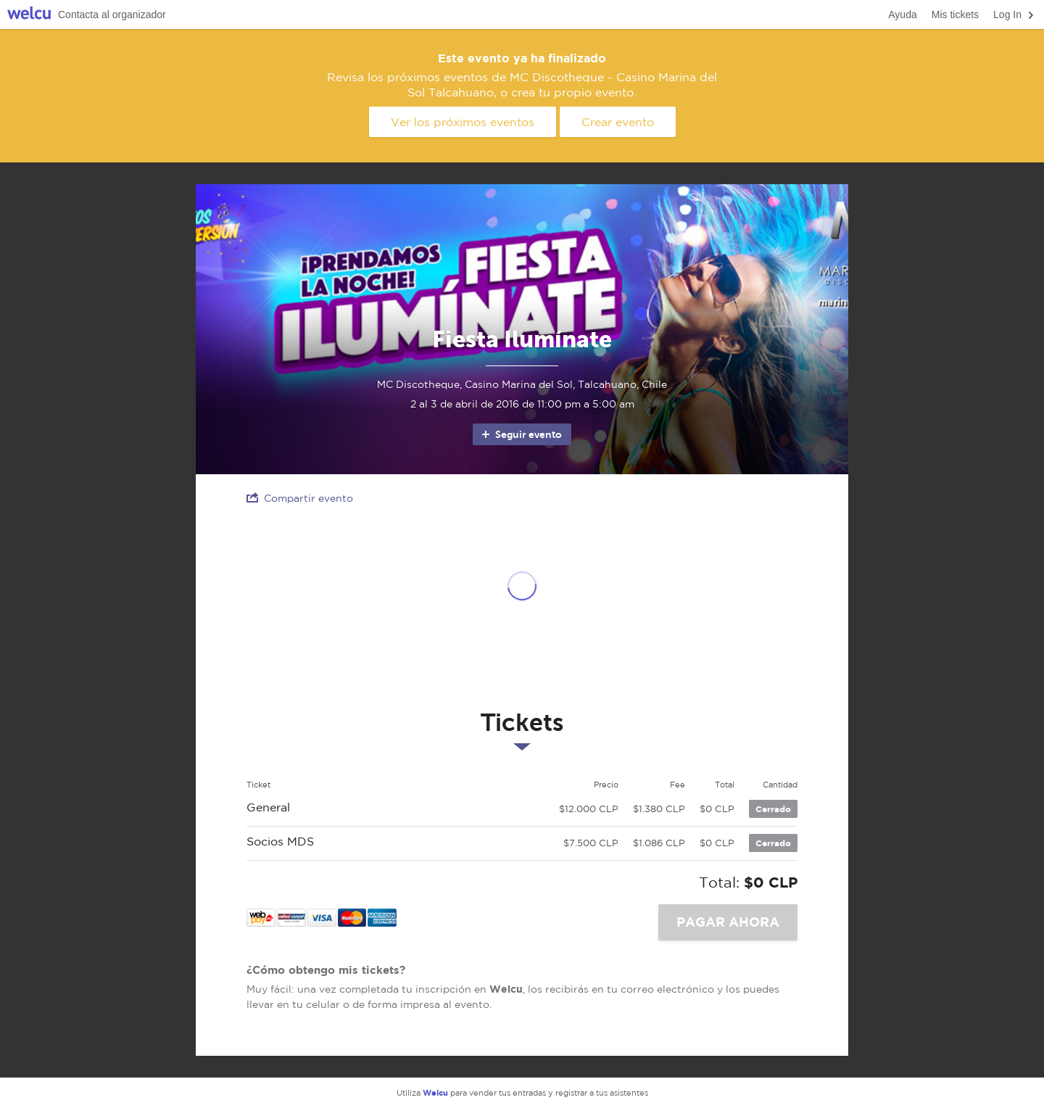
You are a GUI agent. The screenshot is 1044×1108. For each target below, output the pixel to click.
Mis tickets (955, 14)
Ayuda (902, 14)
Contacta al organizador (112, 14)
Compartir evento (299, 498)
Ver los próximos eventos (462, 121)
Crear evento (617, 121)
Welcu (29, 15)
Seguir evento (521, 434)
